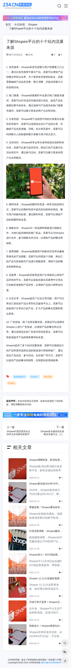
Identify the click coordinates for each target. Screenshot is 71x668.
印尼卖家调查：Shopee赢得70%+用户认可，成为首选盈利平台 (45, 531)
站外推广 (34, 377)
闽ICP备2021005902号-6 (52, 662)
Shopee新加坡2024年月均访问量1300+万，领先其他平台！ (44, 484)
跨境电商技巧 (19, 377)
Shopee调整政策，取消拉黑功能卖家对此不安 (45, 460)
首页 (8, 24)
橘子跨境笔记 (14, 54)
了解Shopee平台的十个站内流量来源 (30, 28)
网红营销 (48, 377)
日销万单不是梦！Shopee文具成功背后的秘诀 (45, 602)
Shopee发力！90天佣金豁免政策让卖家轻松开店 (44, 555)
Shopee (32, 24)
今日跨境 (19, 24)
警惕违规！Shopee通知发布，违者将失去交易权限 (45, 507)
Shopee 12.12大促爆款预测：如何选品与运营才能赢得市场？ (45, 578)
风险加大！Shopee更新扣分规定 (45, 626)
